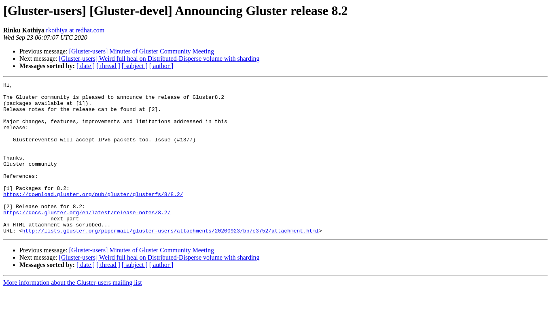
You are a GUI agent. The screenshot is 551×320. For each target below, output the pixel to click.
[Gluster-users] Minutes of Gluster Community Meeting (141, 51)
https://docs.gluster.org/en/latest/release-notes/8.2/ (86, 239)
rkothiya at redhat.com (75, 30)
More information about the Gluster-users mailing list (72, 312)
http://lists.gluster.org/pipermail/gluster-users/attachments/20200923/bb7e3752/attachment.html (170, 261)
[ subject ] (135, 65)
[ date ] (85, 65)
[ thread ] (108, 65)
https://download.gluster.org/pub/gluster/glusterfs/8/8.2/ (93, 217)
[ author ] (161, 65)
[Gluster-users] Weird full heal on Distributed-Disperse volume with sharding (159, 58)
